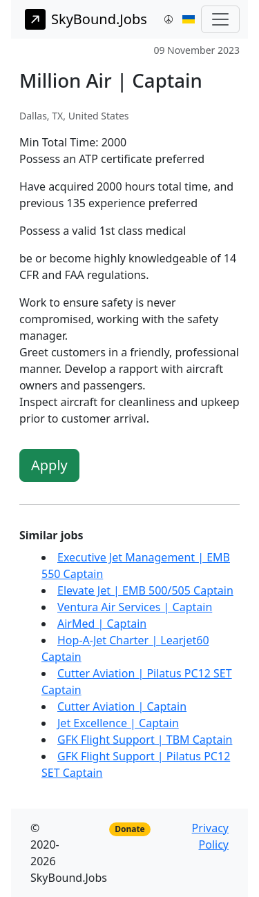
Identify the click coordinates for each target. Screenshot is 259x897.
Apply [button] (49, 465)
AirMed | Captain (101, 623)
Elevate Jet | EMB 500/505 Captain (145, 590)
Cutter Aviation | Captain (121, 706)
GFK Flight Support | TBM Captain (144, 739)
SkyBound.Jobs (86, 19)
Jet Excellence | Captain (118, 723)
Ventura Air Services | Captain (134, 607)
